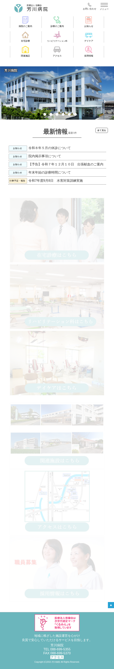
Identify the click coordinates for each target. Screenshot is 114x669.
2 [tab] (45, 117)
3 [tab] (51, 117)
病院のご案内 (25, 21)
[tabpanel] (57, 93)
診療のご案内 (57, 21)
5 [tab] (63, 117)
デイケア (88, 36)
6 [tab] (69, 117)
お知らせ (88, 21)
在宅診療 (25, 36)
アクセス (57, 51)
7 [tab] (75, 117)
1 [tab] (39, 117)
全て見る (101, 130)
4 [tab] (57, 117)
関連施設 (25, 51)
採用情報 (88, 51)
